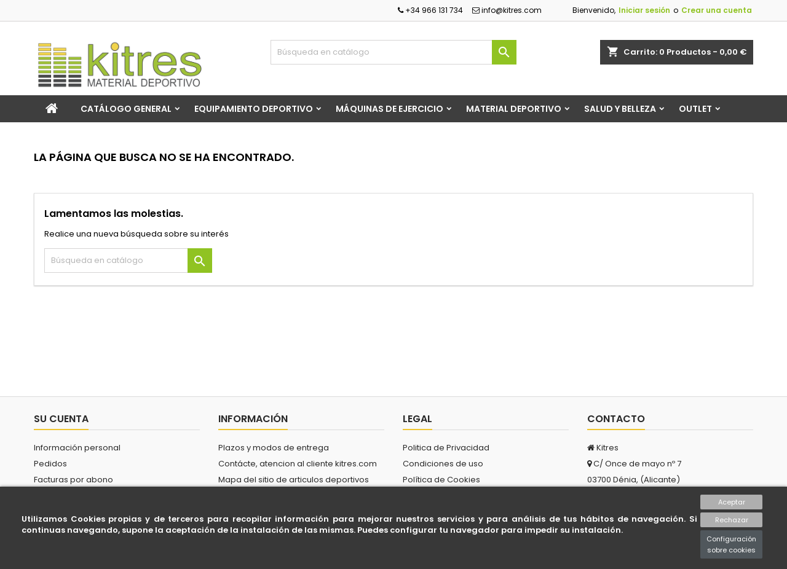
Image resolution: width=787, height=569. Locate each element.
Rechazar (731, 520)
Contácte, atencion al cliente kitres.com (297, 463)
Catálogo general (126, 109)
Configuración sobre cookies (731, 544)
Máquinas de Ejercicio (389, 109)
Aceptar (731, 502)
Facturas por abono (73, 479)
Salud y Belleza (620, 109)
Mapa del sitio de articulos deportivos (293, 479)
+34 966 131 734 (430, 10)
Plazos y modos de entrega (273, 447)
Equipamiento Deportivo (253, 109)
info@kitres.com (507, 10)
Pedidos (50, 463)
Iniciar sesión (644, 10)
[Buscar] (393, 52)
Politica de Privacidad (446, 447)
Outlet (695, 109)
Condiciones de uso (443, 463)
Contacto (616, 419)
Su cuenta (61, 419)
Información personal (77, 447)
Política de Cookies (441, 479)
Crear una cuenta (716, 10)
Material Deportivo (513, 109)
